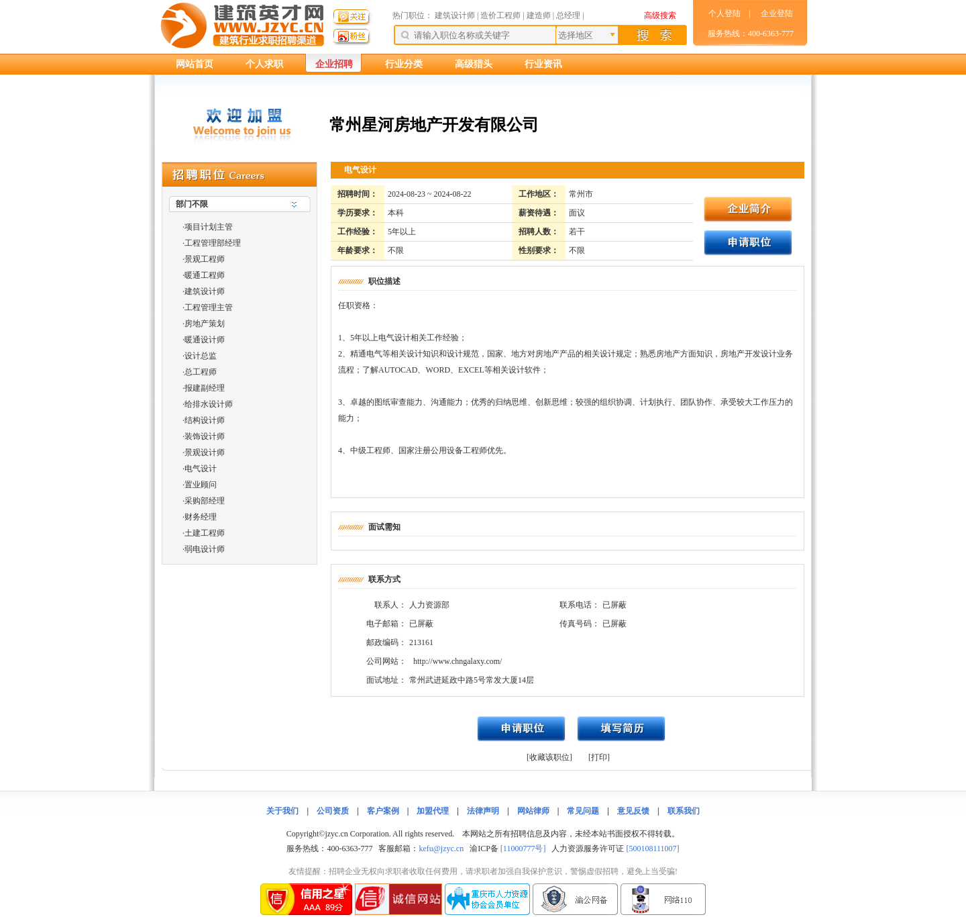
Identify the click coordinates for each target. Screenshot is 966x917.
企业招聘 (334, 64)
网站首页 (194, 64)
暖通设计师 (204, 339)
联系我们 (683, 811)
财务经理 (200, 517)
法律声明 (483, 811)
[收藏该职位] (549, 757)
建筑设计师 (456, 15)
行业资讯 (543, 64)
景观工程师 (204, 259)
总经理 (568, 15)
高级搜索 (660, 15)
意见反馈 (633, 811)
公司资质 (333, 811)
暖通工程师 (204, 275)
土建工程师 (204, 533)
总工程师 (200, 372)
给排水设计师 (208, 404)
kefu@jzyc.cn (441, 848)
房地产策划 (204, 323)
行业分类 (404, 64)
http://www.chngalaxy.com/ (457, 661)
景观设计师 (204, 452)
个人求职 (264, 64)
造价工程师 (500, 15)
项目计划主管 (208, 227)
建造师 (539, 15)
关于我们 (282, 811)
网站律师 (533, 811)
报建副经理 (204, 388)
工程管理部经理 (212, 243)
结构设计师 (204, 420)
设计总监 (200, 355)
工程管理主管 (208, 307)
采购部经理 (204, 500)
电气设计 (200, 468)
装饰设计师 (204, 436)
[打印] (599, 757)
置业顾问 (200, 484)
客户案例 (383, 811)
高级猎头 (473, 64)
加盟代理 (433, 811)
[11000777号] (523, 848)
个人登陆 (724, 13)
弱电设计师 (204, 549)
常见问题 (583, 811)
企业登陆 (777, 13)
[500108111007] (652, 848)
